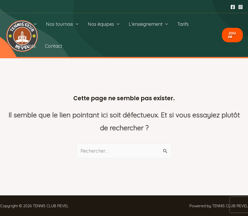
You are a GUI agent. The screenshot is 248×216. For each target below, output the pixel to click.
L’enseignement (146, 24)
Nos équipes (101, 24)
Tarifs (183, 24)
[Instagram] (240, 7)
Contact (53, 46)
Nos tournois (59, 24)
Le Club (23, 24)
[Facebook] (232, 7)
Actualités (25, 46)
